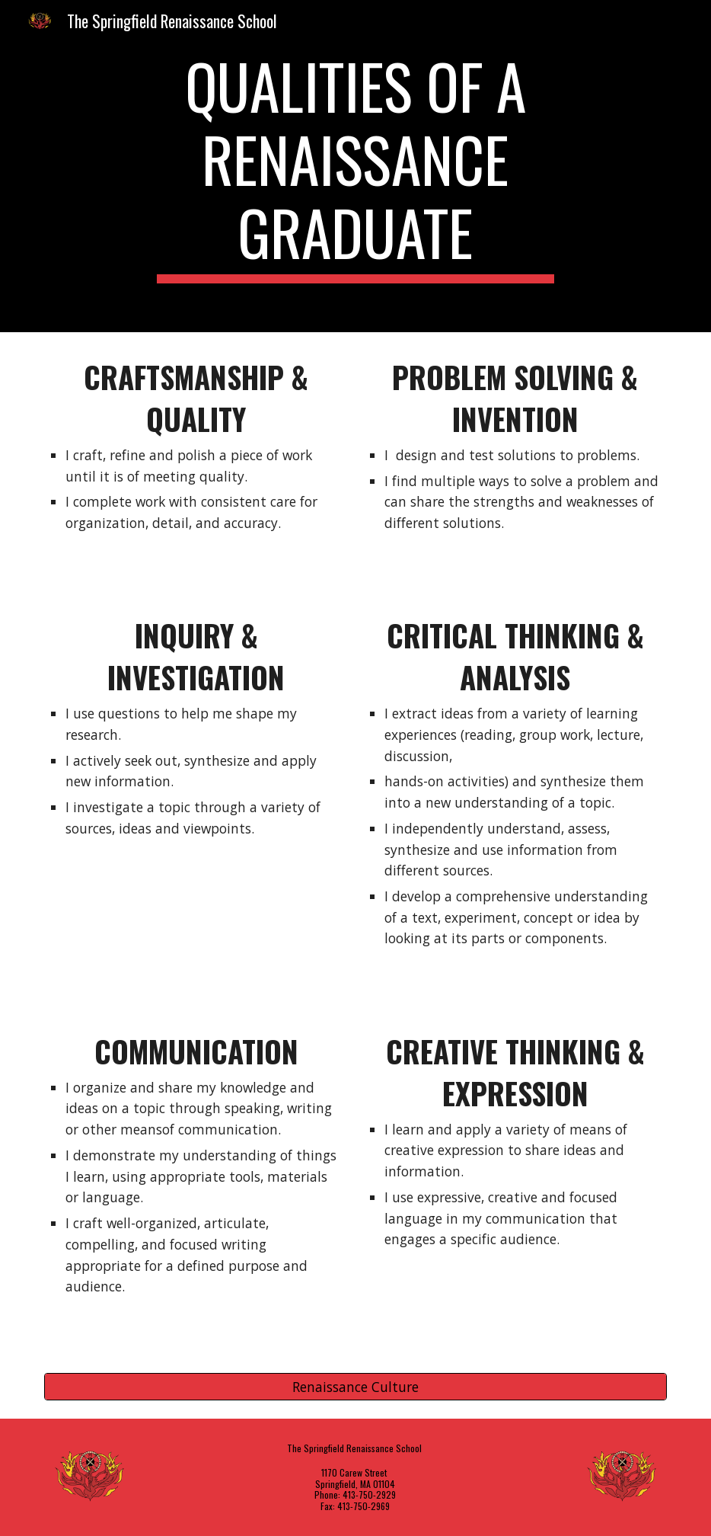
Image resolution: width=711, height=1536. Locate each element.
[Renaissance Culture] (355, 1386)
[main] (355, 166)
